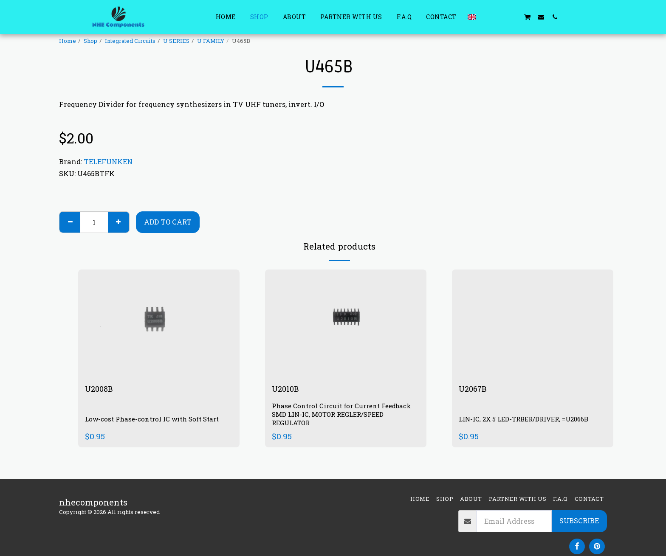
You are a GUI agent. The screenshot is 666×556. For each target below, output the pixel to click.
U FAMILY (210, 41)
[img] (159, 323)
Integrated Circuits (130, 41)
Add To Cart (168, 221)
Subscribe (579, 520)
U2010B (286, 389)
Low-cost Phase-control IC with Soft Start (155, 419)
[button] (486, 17)
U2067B (475, 389)
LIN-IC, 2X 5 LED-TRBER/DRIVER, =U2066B (529, 419)
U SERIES (176, 41)
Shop (90, 41)
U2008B (101, 389)
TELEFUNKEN (108, 161)
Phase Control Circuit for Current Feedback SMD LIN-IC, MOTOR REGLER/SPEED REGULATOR (344, 416)
